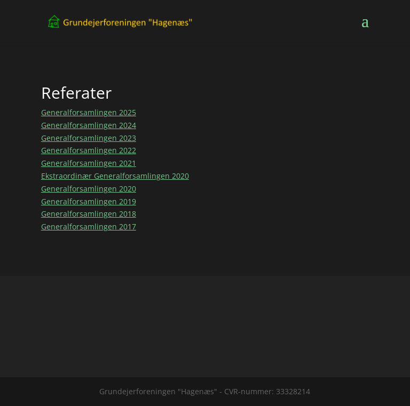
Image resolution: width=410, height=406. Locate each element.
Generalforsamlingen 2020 (88, 189)
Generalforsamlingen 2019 (88, 201)
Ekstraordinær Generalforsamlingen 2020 (115, 176)
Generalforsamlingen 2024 (88, 125)
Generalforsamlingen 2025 (88, 112)
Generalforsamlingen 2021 (88, 163)
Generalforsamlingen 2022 (88, 150)
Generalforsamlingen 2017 (88, 226)
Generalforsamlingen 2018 (88, 214)
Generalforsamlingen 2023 (88, 138)
